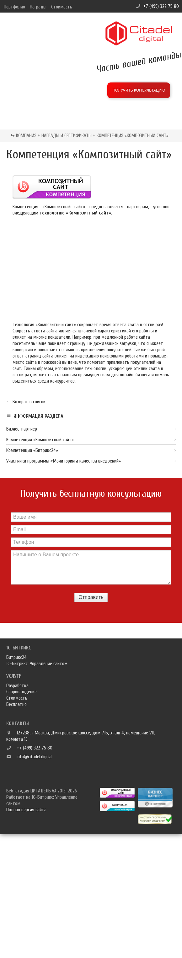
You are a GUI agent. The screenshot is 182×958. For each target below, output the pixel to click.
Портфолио (14, 7)
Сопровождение (21, 692)
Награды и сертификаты (66, 135)
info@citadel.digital (34, 757)
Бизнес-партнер (21, 429)
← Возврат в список (26, 402)
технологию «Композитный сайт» (75, 213)
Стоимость (61, 7)
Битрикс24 (16, 657)
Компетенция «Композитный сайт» (40, 439)
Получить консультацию (139, 90)
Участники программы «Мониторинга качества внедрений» (63, 461)
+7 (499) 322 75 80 (161, 6)
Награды (38, 7)
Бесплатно (16, 704)
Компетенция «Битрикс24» (32, 450)
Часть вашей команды (138, 62)
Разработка (17, 685)
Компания (26, 135)
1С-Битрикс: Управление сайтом (36, 663)
